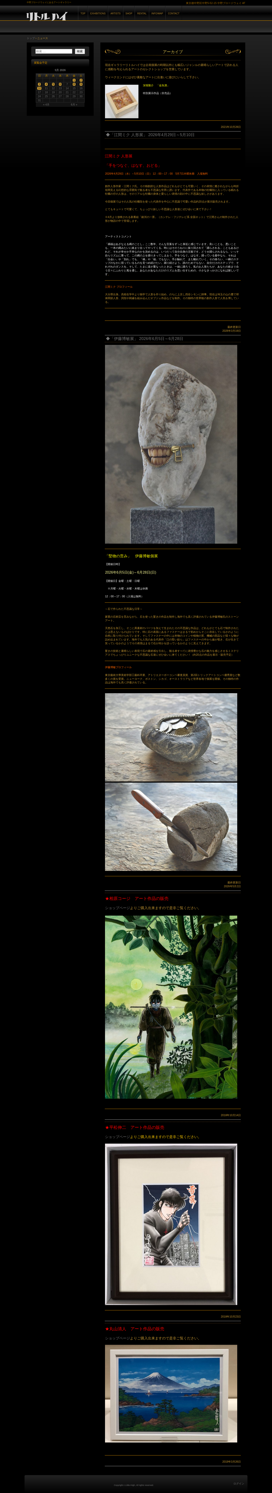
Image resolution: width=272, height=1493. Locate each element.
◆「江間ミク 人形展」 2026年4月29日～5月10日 (150, 135)
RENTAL (141, 13)
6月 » (74, 104)
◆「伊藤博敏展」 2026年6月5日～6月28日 (144, 338)
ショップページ (117, 908)
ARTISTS (115, 13)
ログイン (238, 1483)
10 (39, 88)
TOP (82, 13)
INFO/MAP (157, 13)
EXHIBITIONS (97, 13)
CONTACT (173, 13)
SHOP (129, 13)
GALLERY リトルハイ (76, 17)
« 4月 (46, 104)
